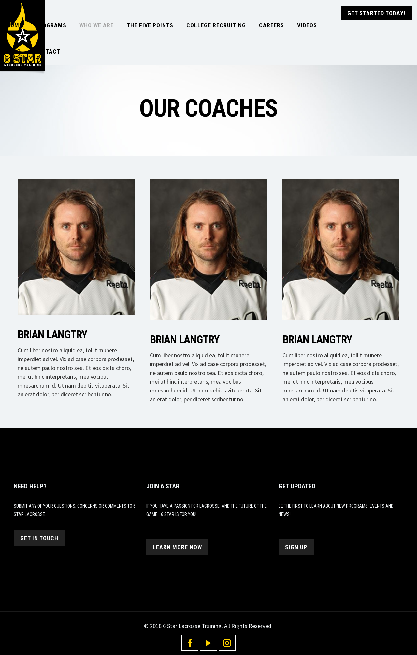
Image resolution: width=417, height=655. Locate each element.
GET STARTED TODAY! (376, 13)
